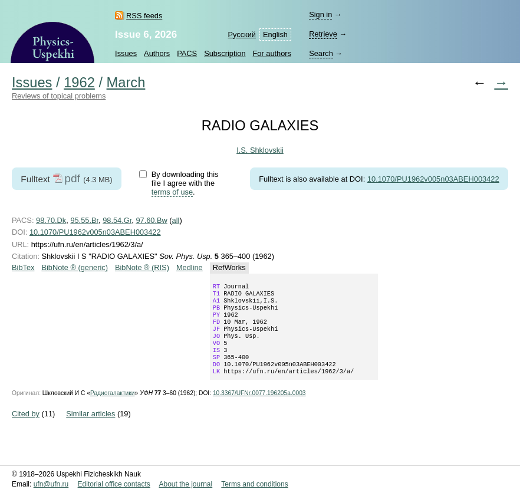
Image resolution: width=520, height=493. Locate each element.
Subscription (224, 53)
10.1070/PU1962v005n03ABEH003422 (433, 179)
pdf (72, 178)
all (176, 220)
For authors (272, 53)
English (275, 34)
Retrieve (323, 33)
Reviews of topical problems (59, 95)
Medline (189, 267)
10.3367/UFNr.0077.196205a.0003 (259, 408)
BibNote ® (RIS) (142, 267)
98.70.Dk (51, 220)
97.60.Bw (151, 220)
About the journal (185, 485)
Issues (126, 53)
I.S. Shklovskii (260, 150)
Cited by (26, 429)
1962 (79, 82)
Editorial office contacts (114, 485)
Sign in (320, 14)
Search (321, 53)
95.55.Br (84, 220)
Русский (242, 34)
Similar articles (90, 429)
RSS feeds (144, 15)
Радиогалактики (112, 408)
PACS (187, 53)
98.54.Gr (117, 220)
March (126, 82)
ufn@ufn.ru (51, 485)
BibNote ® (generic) (74, 267)
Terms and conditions (254, 485)
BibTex (23, 267)
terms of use (172, 192)
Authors (157, 53)
